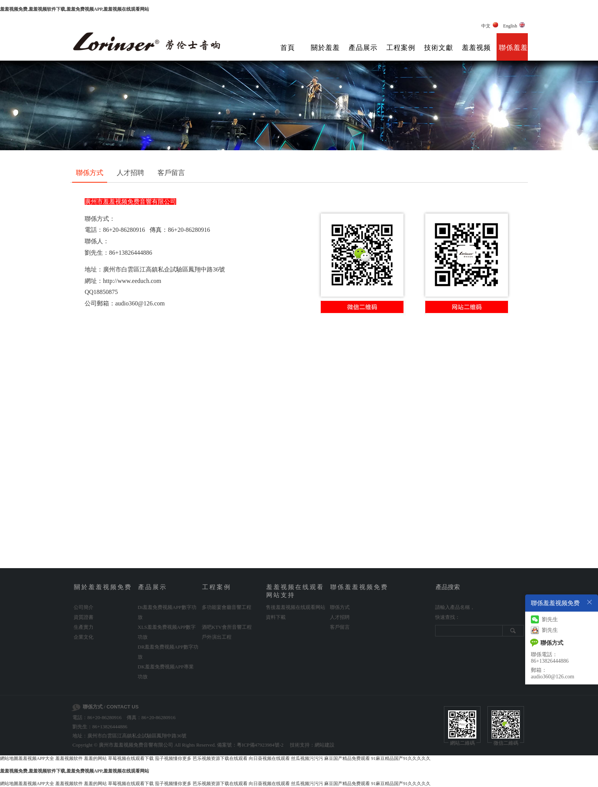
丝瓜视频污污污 (307, 758)
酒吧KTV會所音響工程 (227, 627)
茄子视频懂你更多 (173, 758)
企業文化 (83, 637)
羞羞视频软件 (69, 758)
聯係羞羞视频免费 (513, 53)
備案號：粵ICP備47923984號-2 (250, 745)
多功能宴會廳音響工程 (226, 607)
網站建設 (324, 745)
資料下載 (276, 617)
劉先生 (544, 619)
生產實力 (83, 627)
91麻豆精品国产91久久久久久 (401, 758)
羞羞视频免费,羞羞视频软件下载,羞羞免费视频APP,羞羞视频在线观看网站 (74, 9)
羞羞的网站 (95, 758)
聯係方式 (89, 173)
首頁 (287, 47)
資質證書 (83, 617)
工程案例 (400, 47)
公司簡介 (83, 607)
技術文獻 (438, 47)
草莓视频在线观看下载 (131, 758)
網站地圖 (9, 758)
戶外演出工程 (216, 637)
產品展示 (363, 47)
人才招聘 (130, 173)
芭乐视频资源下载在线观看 (220, 758)
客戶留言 (171, 173)
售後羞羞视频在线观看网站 (295, 607)
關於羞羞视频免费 (325, 53)
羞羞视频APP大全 (36, 758)
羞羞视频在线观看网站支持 (476, 53)
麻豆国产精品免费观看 (347, 758)
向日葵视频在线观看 (269, 758)
